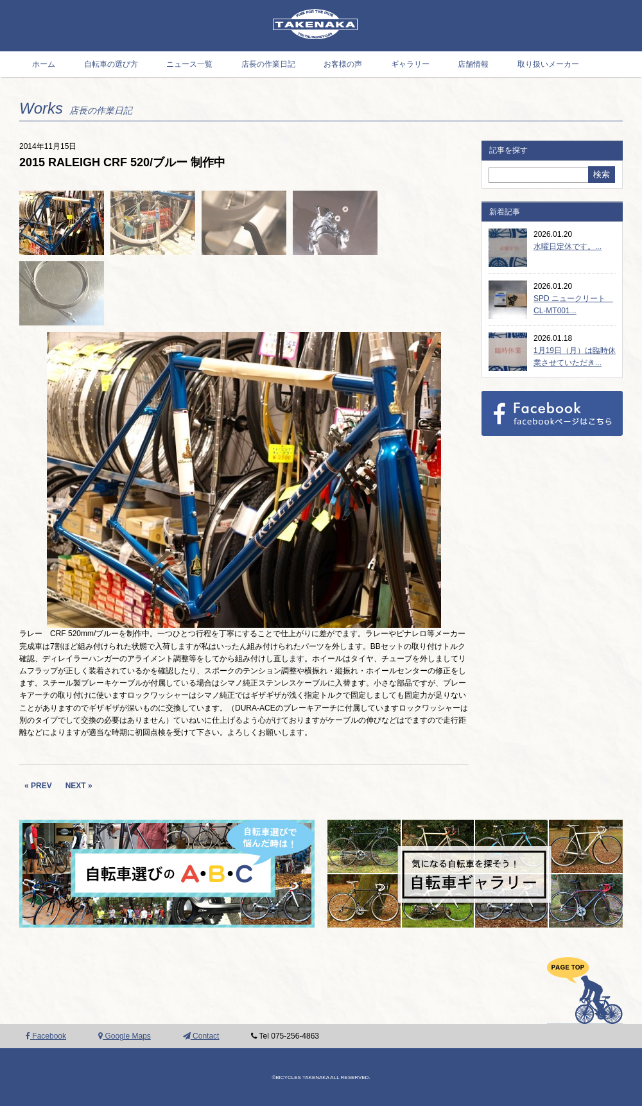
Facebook (46, 1036)
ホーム (43, 64)
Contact (201, 1036)
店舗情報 (473, 64)
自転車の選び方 (111, 64)
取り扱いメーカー (548, 64)
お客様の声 (343, 64)
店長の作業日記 (268, 64)
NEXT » (78, 785)
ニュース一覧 (189, 64)
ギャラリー (410, 64)
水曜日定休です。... (568, 246)
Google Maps (124, 1036)
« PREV (38, 785)
